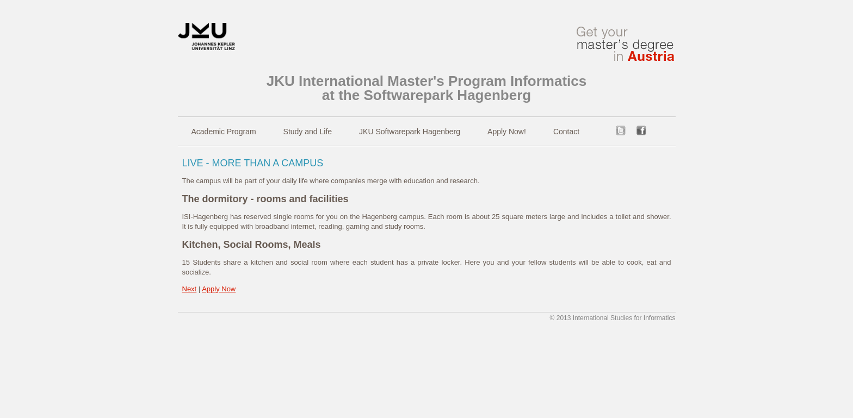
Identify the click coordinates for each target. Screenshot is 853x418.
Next (189, 289)
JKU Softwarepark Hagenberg (409, 131)
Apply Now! (506, 131)
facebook (641, 130)
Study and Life (307, 131)
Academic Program (223, 131)
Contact (566, 131)
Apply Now (219, 289)
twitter (621, 130)
